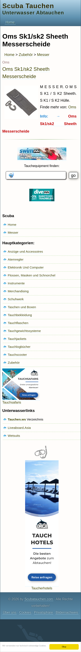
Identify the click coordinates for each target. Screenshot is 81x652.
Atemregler (15, 259)
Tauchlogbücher (19, 346)
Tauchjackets (17, 339)
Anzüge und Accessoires (25, 251)
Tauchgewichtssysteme (24, 331)
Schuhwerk (16, 299)
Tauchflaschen (18, 323)
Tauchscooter (17, 354)
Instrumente (16, 283)
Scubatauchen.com (38, 599)
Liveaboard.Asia (19, 427)
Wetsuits (14, 435)
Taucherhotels (42, 586)
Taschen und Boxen (22, 307)
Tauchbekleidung (20, 315)
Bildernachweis (67, 612)
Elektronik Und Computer (26, 267)
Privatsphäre (43, 612)
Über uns (9, 612)
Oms (72, 107)
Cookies (25, 612)
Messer (43, 55)
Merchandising (18, 291)
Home (10, 22)
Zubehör (26, 55)
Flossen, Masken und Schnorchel (31, 275)
